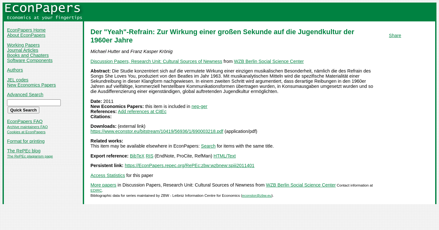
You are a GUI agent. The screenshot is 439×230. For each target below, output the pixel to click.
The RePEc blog (24, 150)
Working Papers (23, 45)
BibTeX (137, 155)
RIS (149, 155)
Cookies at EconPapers (26, 132)
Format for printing (26, 141)
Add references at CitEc (142, 111)
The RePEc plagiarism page (30, 156)
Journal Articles (22, 50)
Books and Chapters (28, 55)
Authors (15, 70)
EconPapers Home (26, 30)
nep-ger (200, 106)
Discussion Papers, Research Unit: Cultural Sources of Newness (156, 61)
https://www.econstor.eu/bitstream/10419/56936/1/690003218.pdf (156, 131)
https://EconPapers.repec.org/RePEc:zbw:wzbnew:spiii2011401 (190, 165)
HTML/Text (225, 155)
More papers (103, 185)
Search (208, 146)
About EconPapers (26, 35)
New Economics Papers (31, 85)
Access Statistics (107, 175)
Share (395, 35)
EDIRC (96, 190)
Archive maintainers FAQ (27, 127)
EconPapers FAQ (25, 121)
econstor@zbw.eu (256, 195)
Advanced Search (25, 94)
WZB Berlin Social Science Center (269, 61)
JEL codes (17, 79)
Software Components (29, 60)
